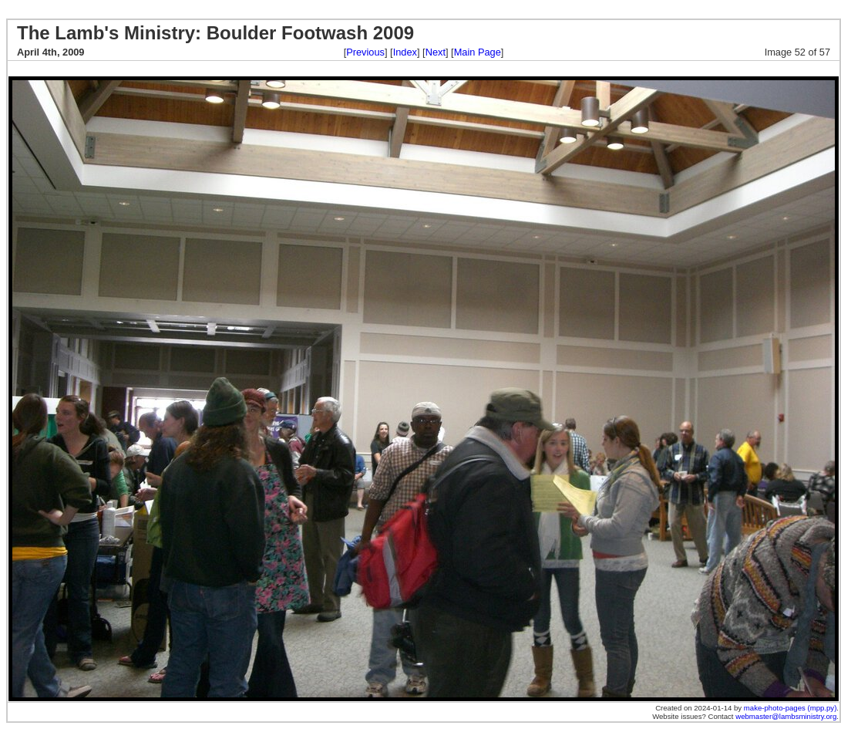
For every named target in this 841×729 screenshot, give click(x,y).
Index (405, 52)
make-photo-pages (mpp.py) (790, 708)
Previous (365, 52)
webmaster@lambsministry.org (785, 716)
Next (436, 52)
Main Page (477, 52)
